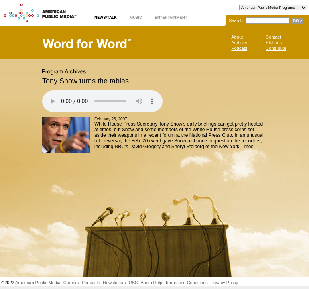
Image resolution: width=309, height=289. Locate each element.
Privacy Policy (224, 282)
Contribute (276, 48)
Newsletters (114, 282)
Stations (274, 42)
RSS (133, 282)
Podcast (239, 48)
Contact (273, 37)
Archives (239, 42)
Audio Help (151, 282)
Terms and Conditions (186, 282)
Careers (71, 282)
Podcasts (91, 282)
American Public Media (38, 282)
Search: (236, 20)
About (237, 37)
